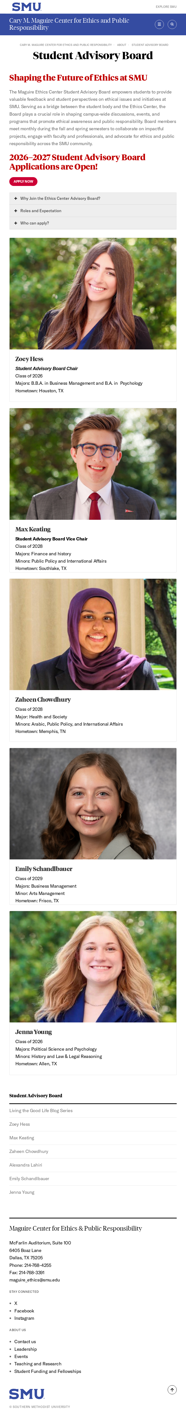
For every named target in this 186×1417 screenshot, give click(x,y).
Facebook (24, 1311)
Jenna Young (21, 1192)
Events (21, 1356)
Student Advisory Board (35, 1095)
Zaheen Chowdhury (28, 1151)
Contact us (25, 1341)
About (121, 45)
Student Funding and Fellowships (47, 1371)
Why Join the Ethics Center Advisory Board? (57, 198)
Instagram (24, 1318)
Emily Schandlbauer (29, 1178)
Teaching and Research (37, 1364)
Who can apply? (31, 223)
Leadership (25, 1349)
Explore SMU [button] (166, 7)
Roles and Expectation (37, 210)
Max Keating (21, 1138)
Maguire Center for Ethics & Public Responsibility (76, 1228)
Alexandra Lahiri (25, 1165)
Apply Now (23, 181)
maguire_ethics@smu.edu (34, 1280)
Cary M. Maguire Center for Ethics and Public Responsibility (69, 24)
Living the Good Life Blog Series (40, 1110)
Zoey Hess (19, 1124)
